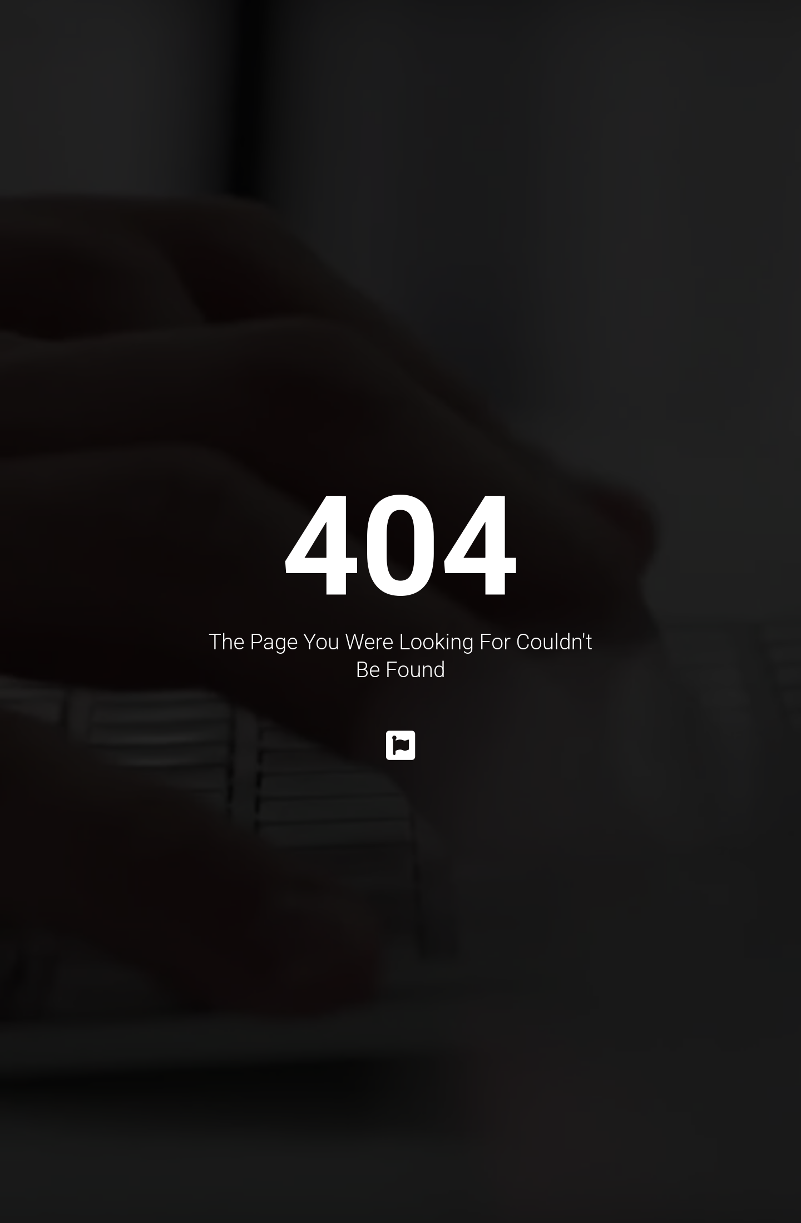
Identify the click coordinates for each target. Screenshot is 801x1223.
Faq (656, 33)
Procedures (289, 33)
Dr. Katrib (205, 33)
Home (140, 33)
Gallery (498, 33)
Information (584, 33)
